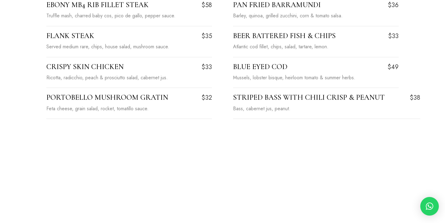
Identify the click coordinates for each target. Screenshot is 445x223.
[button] (429, 206)
